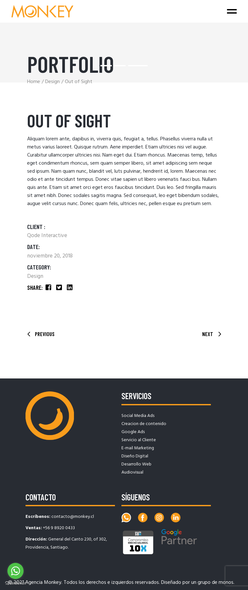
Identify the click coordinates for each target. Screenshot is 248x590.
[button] (106, 66)
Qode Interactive (47, 236)
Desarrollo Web (136, 464)
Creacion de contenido (143, 424)
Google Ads (133, 432)
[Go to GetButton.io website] (15, 583)
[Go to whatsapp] (15, 571)
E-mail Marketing (137, 448)
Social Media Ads (137, 416)
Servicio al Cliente (138, 440)
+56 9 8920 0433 (59, 528)
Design (35, 276)
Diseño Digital (134, 456)
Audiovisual (132, 472)
